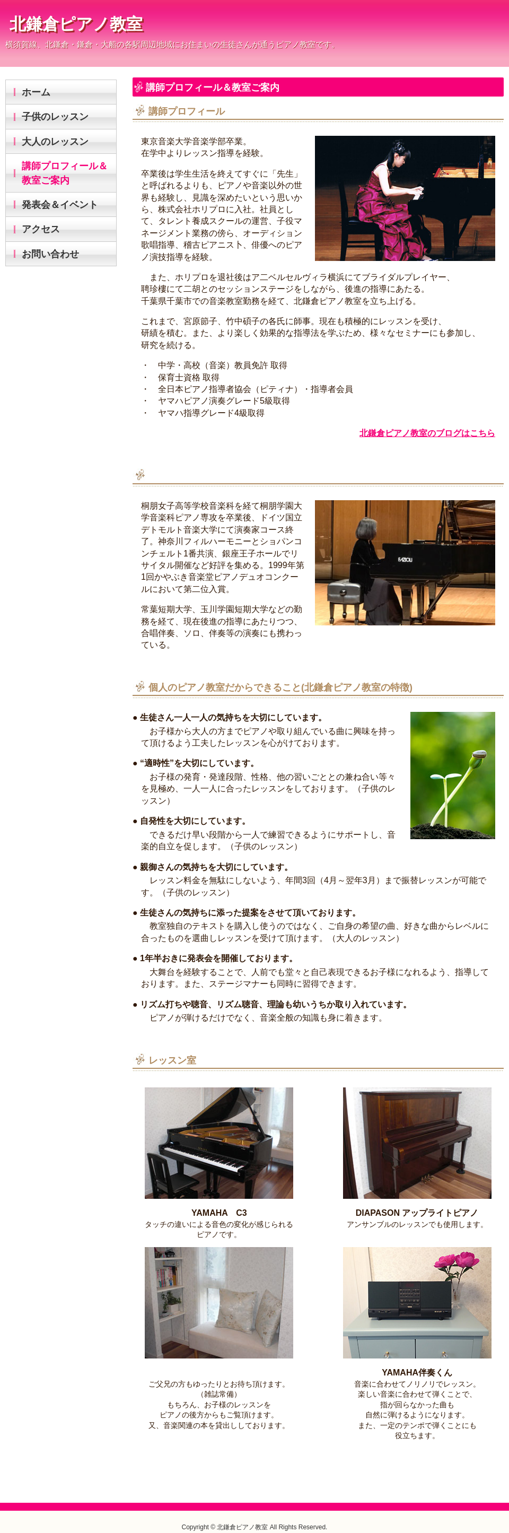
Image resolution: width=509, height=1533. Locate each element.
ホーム (36, 92)
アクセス (41, 229)
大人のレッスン (55, 141)
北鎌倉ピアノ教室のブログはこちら (427, 433)
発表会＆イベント (60, 204)
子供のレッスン (55, 116)
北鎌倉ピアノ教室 (76, 24)
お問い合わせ (50, 254)
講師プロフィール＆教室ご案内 (65, 173)
